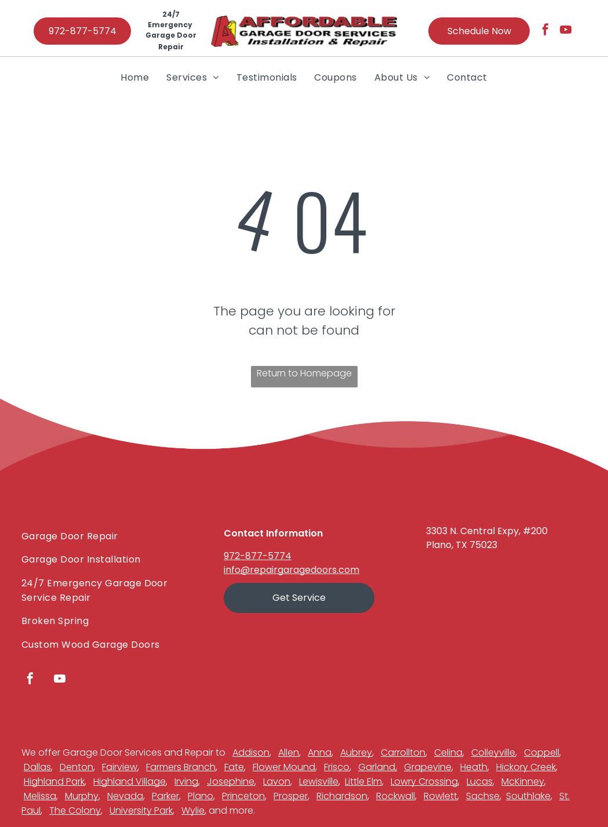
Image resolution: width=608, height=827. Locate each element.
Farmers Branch (181, 767)
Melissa (40, 796)
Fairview (119, 767)
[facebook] (545, 31)
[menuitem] (135, 77)
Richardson (341, 796)
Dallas (37, 767)
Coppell (541, 752)
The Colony (75, 810)
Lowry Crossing (424, 781)
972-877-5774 (258, 556)
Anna (320, 752)
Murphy (82, 796)
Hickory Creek (526, 767)
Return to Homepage (304, 373)
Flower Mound (284, 767)
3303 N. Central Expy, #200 (487, 531)
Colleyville (493, 752)
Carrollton (403, 752)
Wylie (193, 810)
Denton (76, 767)
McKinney (522, 781)
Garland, (377, 767)
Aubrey (356, 752)
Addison (251, 752)
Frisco (336, 767)
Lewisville (318, 781)
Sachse (483, 796)
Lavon (276, 781)
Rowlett (440, 796)
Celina (448, 752)
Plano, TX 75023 (461, 545)
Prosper (291, 796)
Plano (200, 796)
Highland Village (129, 781)
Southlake (528, 796)
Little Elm (363, 781)
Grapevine (428, 767)
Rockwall (395, 796)
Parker (165, 796)
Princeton (243, 796)
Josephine (230, 781)
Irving (186, 781)
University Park (141, 810)
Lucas (480, 781)
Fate (234, 767)
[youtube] (565, 31)
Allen (288, 752)
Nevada (125, 796)
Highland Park (54, 781)
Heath (473, 767)
